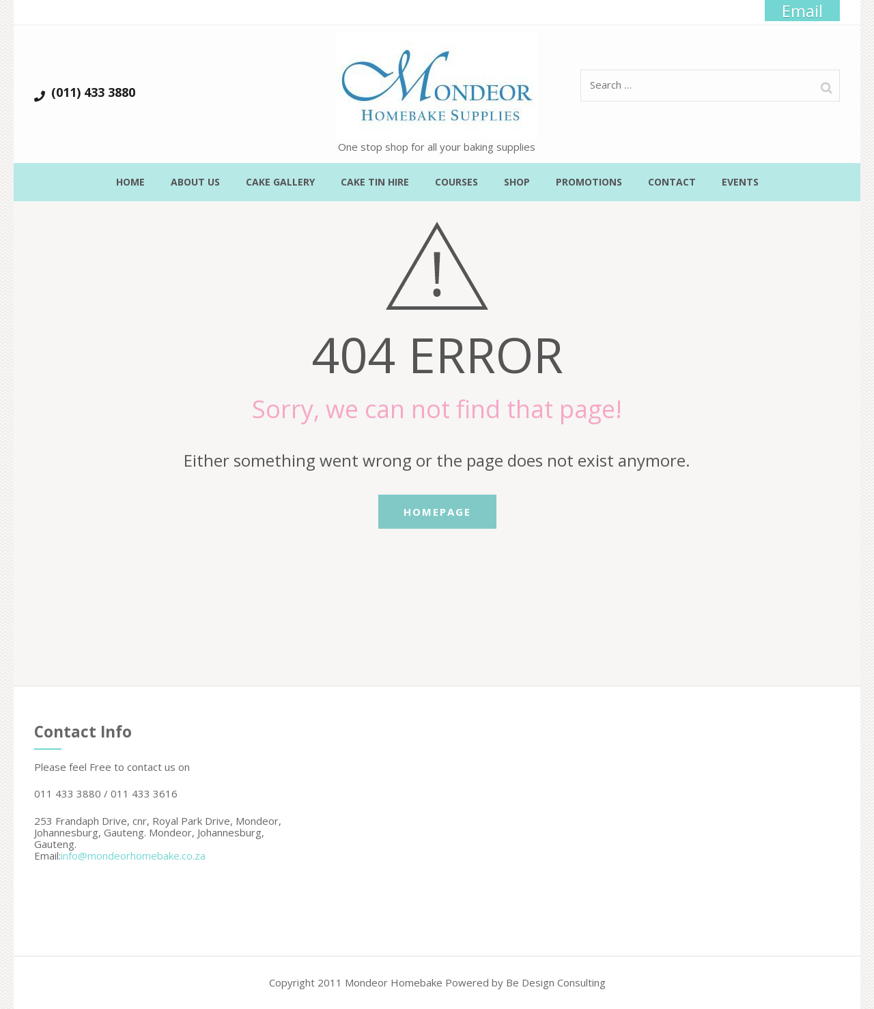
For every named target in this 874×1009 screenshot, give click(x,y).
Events (740, 181)
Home (130, 181)
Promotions (589, 181)
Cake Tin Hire (375, 181)
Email (802, 10)
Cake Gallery (280, 181)
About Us (195, 181)
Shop (517, 181)
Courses (456, 181)
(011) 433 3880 (93, 92)
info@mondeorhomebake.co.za (133, 855)
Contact (672, 181)
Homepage (437, 511)
